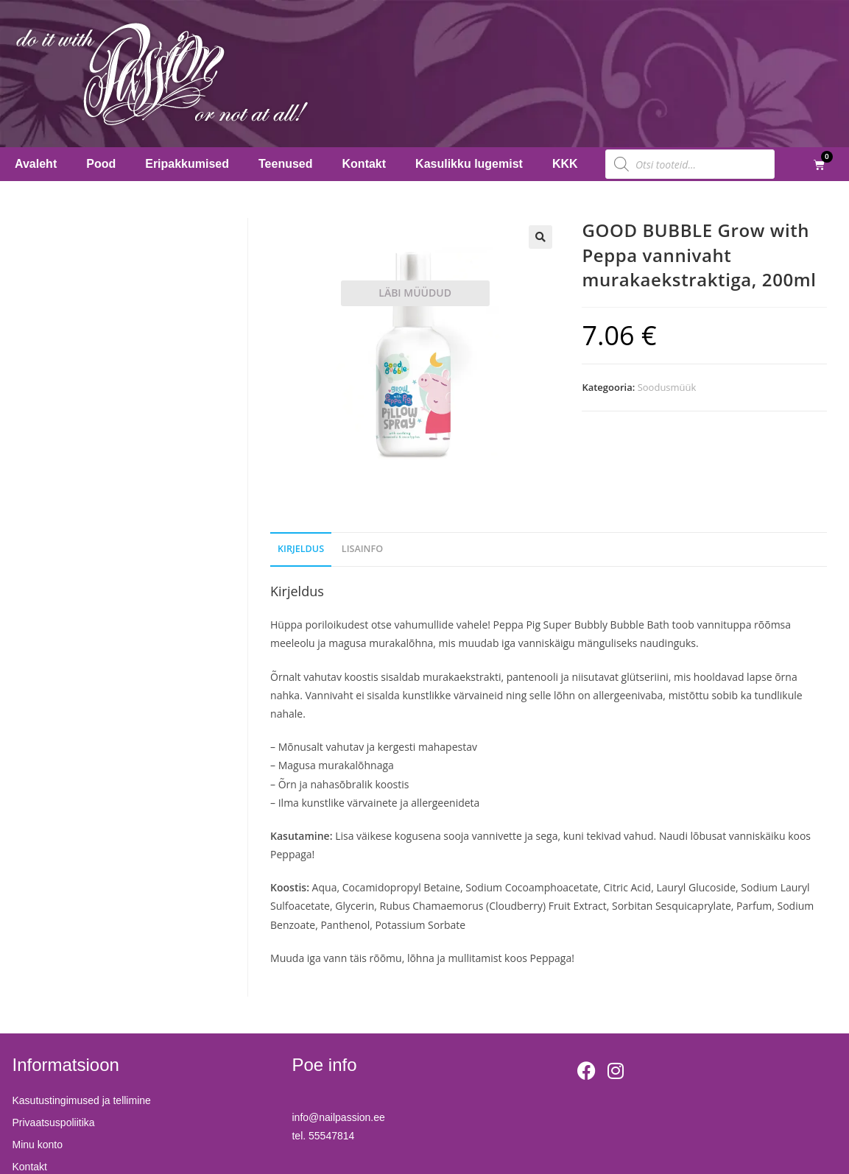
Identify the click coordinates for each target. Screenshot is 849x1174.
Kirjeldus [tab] (301, 548)
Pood (101, 164)
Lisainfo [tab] (362, 548)
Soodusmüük (667, 387)
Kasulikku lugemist (469, 164)
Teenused (285, 164)
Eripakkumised (187, 164)
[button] (540, 237)
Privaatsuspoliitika (54, 1122)
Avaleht (36, 164)
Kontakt (364, 164)
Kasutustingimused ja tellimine (82, 1100)
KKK (565, 164)
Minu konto (38, 1144)
